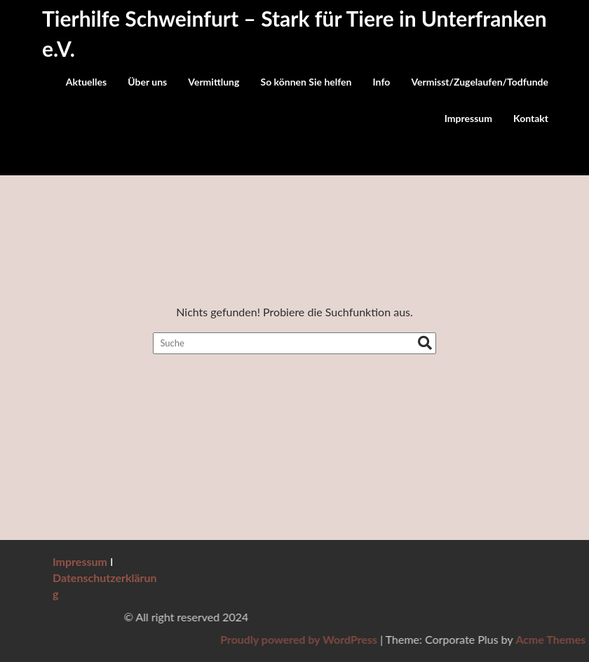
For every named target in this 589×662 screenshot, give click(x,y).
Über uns (147, 82)
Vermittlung (213, 82)
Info (382, 82)
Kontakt (530, 118)
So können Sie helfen (306, 82)
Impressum (468, 118)
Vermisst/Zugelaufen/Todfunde (479, 82)
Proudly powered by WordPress (436, 639)
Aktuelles (86, 82)
